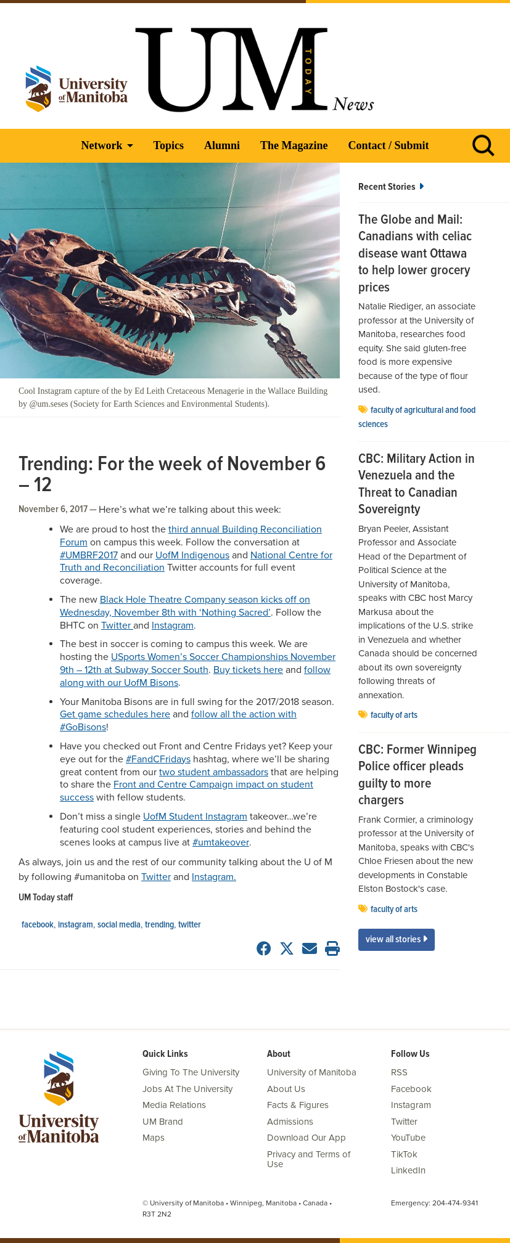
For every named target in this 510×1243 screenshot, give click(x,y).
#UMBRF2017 (89, 555)
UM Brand (162, 1121)
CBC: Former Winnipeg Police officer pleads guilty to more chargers (417, 776)
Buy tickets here (248, 670)
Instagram (173, 625)
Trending (159, 925)
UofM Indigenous (192, 555)
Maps (153, 1137)
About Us (286, 1088)
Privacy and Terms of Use (308, 1159)
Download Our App (306, 1137)
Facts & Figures (298, 1105)
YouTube (408, 1137)
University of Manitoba (311, 1072)
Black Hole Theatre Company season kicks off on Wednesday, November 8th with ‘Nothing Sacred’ (185, 606)
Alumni (222, 145)
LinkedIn (408, 1170)
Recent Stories (391, 187)
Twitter (117, 625)
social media (119, 925)
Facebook (38, 925)
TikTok (404, 1154)
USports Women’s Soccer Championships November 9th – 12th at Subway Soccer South (197, 663)
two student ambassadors (213, 772)
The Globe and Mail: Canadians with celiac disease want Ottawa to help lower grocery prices (415, 254)
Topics (169, 145)
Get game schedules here (115, 714)
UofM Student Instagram (195, 816)
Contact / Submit (388, 145)
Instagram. (214, 877)
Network (102, 145)
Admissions (290, 1121)
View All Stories (396, 939)
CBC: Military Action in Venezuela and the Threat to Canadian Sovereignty (416, 485)
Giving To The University (190, 1072)
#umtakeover (220, 842)
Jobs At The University (187, 1088)
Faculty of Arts (394, 715)
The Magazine (294, 145)
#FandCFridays (158, 759)
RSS (399, 1072)
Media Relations (174, 1105)
